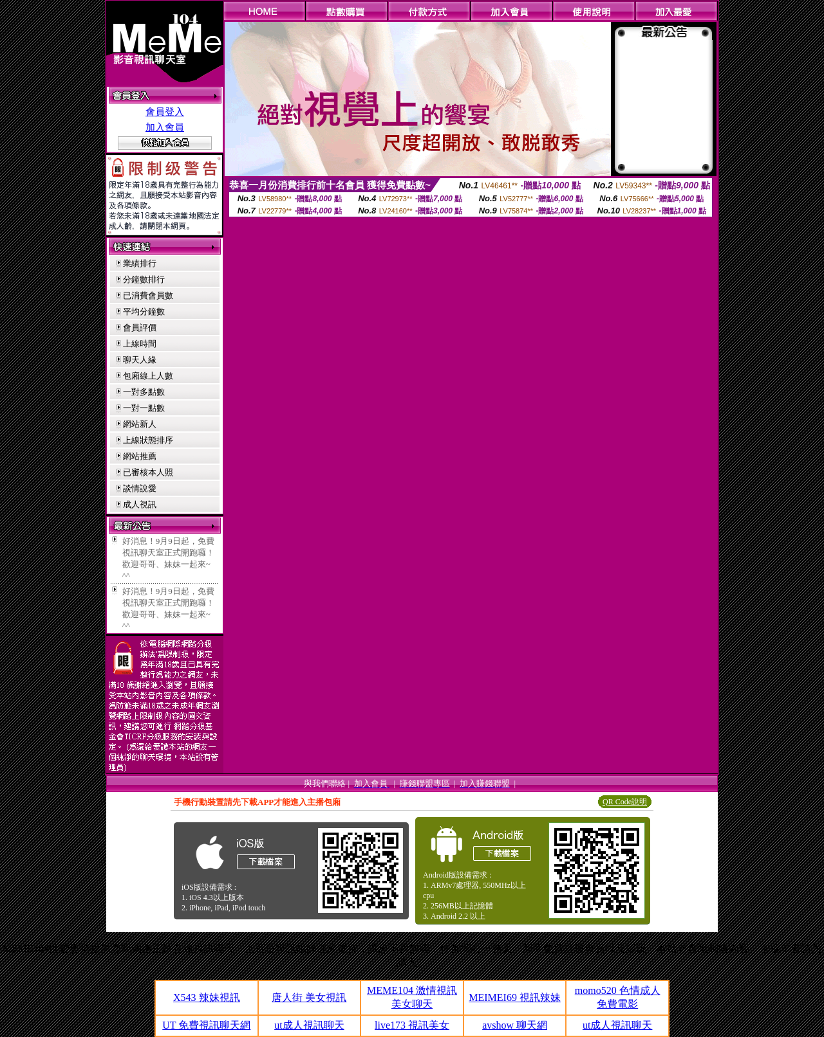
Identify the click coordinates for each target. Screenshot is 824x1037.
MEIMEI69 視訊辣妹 (515, 997)
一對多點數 (144, 392)
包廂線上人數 (148, 376)
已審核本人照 (148, 472)
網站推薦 (139, 456)
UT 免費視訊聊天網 (206, 1025)
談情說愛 (139, 488)
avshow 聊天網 (514, 1025)
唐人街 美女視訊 (309, 997)
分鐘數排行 (144, 279)
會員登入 (164, 112)
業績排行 (139, 263)
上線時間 (139, 343)
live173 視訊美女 (412, 1025)
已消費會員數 (148, 295)
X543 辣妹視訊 (206, 997)
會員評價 (139, 327)
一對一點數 (144, 408)
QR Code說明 (625, 801)
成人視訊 (139, 504)
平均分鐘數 (144, 311)
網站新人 (139, 424)
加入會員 (164, 127)
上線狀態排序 (148, 440)
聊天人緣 (139, 360)
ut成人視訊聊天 (309, 1025)
